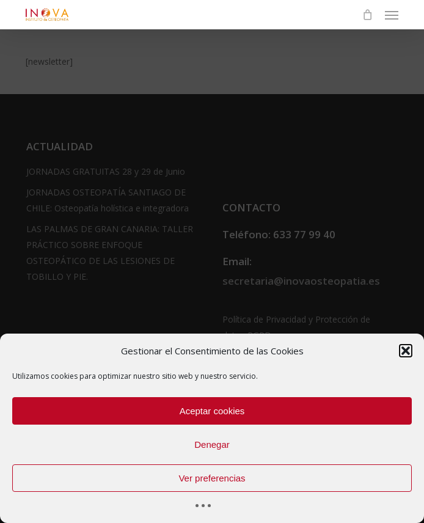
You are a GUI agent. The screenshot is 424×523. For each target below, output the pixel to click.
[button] (406, 351)
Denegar (212, 444)
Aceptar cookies (212, 411)
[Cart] (367, 14)
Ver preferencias (211, 478)
